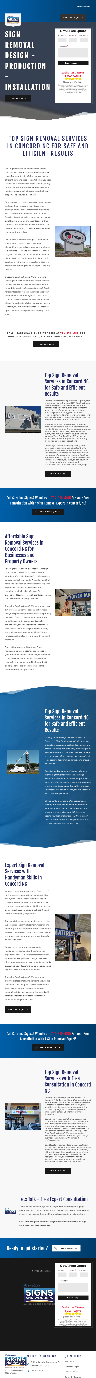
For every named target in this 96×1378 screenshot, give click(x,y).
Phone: (82, 35)
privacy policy (70, 92)
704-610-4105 (83, 6)
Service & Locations (41, 1271)
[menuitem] (71, 1362)
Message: (62, 46)
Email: (71, 35)
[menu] (90, 8)
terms (80, 92)
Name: (61, 35)
